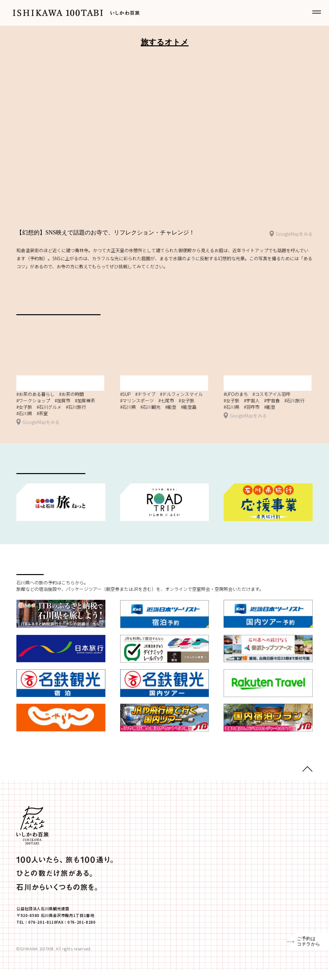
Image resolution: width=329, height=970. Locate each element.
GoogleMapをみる (291, 234)
